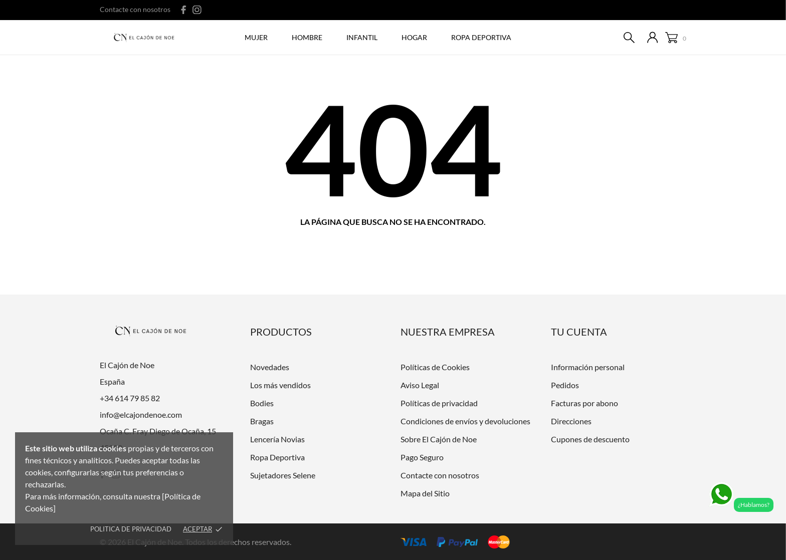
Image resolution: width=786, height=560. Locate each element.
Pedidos (565, 385)
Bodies (262, 403)
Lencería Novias (277, 439)
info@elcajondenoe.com (141, 414)
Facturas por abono (584, 403)
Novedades (269, 367)
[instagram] (197, 10)
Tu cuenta (579, 332)
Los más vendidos (280, 385)
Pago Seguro (422, 457)
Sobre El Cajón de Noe (439, 439)
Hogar (414, 37)
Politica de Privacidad (130, 529)
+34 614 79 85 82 (130, 398)
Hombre (307, 37)
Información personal (588, 367)
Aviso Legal (420, 385)
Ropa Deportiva (277, 457)
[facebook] (183, 10)
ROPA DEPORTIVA (481, 37)
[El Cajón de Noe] (146, 38)
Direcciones (571, 421)
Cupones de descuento (590, 439)
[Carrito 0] (675, 38)
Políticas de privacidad (439, 403)
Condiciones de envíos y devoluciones (465, 421)
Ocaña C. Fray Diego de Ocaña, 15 (158, 431)
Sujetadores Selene (282, 475)
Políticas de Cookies (435, 367)
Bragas (262, 421)
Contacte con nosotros (135, 9)
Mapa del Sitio (425, 493)
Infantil (361, 37)
